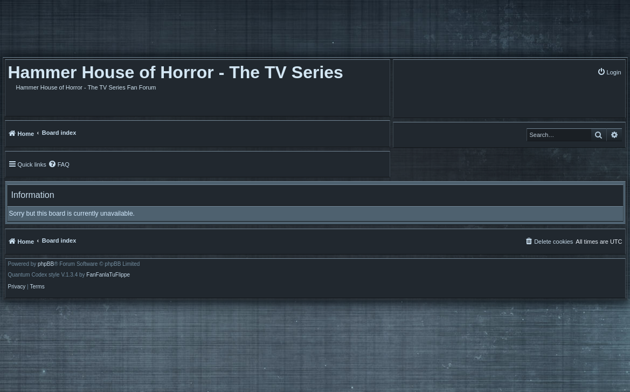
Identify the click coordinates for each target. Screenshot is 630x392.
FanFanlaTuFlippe (108, 275)
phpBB (46, 264)
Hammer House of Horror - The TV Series (175, 72)
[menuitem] (609, 72)
